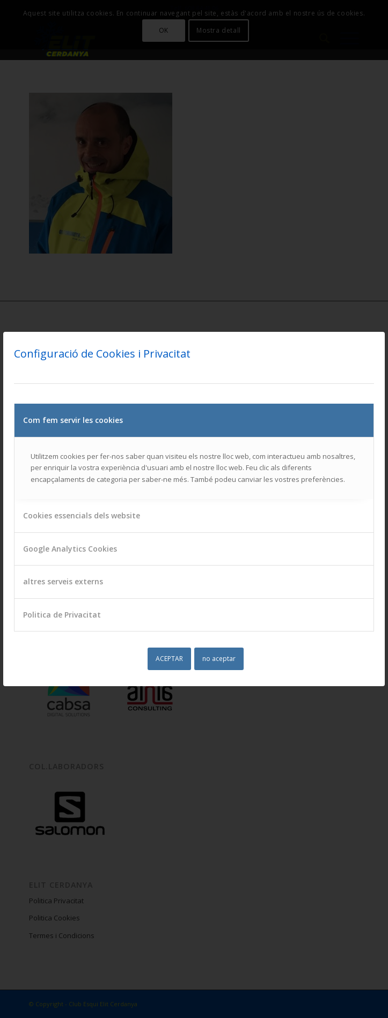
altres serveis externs (63, 581)
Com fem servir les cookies (73, 420)
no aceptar (219, 658)
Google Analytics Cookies (70, 549)
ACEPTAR (169, 658)
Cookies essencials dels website (81, 515)
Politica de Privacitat (62, 615)
